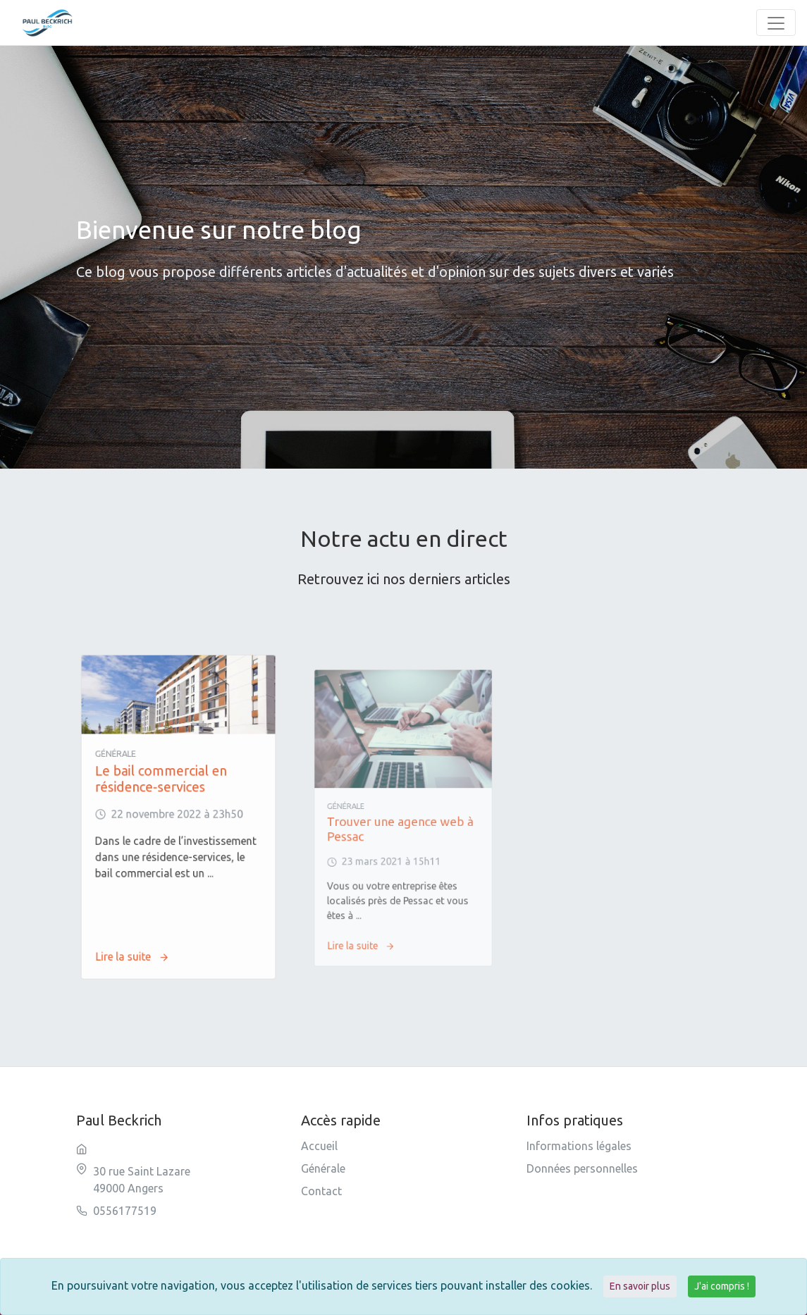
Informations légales (579, 1146)
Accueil (319, 1146)
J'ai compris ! (721, 1286)
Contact (321, 1191)
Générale (323, 1168)
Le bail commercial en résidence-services (167, 796)
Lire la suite (148, 911)
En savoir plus (640, 1286)
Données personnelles (582, 1168)
